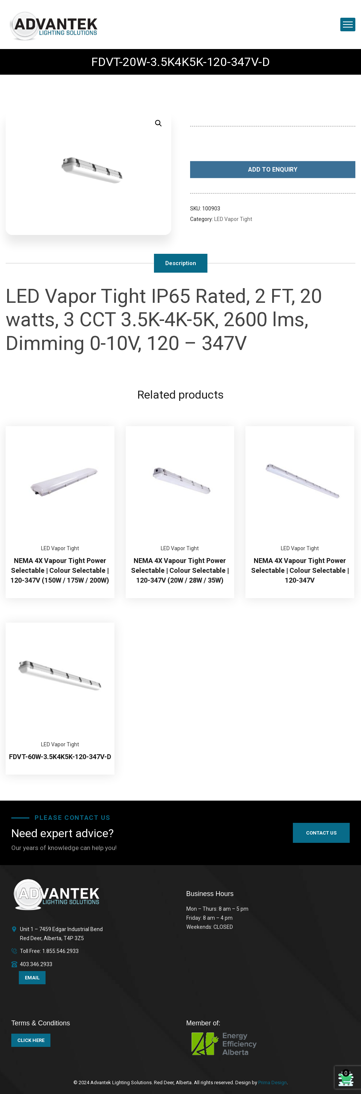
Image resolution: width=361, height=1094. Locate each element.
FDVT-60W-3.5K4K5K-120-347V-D (60, 757)
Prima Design (272, 1082)
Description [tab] (180, 263)
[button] (158, 123)
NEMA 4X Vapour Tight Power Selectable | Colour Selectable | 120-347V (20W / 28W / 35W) (180, 570)
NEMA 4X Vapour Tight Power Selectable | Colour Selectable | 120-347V (300, 570)
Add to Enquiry (272, 169)
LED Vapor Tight (233, 219)
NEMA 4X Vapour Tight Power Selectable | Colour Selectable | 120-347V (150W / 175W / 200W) (60, 570)
